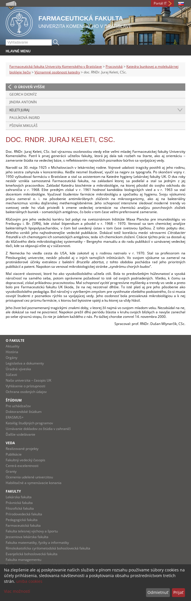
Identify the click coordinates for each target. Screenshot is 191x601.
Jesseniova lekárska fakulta (27, 536)
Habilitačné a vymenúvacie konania (33, 482)
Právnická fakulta (19, 502)
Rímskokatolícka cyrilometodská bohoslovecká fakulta (48, 548)
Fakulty (13, 491)
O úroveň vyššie (29, 87)
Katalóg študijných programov (29, 423)
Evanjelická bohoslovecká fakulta (31, 553)
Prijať (178, 592)
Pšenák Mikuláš (23, 125)
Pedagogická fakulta (22, 519)
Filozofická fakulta (20, 508)
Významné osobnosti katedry (57, 72)
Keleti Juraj (19, 110)
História (12, 351)
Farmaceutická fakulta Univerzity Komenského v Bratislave (55, 66)
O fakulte (15, 340)
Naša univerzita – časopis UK (28, 380)
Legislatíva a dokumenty (25, 363)
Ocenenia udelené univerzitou (29, 477)
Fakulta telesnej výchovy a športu (32, 531)
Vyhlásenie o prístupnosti (25, 386)
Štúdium (14, 400)
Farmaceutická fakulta (23, 525)
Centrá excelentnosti (22, 465)
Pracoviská (114, 66)
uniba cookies (29, 581)
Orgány (11, 357)
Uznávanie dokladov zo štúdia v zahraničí (38, 428)
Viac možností (17, 591)
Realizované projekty (22, 448)
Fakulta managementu (23, 559)
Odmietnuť (157, 592)
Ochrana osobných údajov (26, 391)
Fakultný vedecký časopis (25, 460)
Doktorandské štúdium (24, 411)
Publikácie (14, 454)
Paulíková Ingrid (24, 117)
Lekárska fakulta (19, 497)
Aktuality (12, 346)
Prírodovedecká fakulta (24, 514)
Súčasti (11, 374)
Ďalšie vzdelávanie (20, 434)
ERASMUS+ (15, 417)
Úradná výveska (18, 369)
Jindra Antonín (23, 102)
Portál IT (160, 3)
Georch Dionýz (23, 94)
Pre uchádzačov (18, 406)
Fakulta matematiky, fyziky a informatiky (37, 542)
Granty (11, 471)
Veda (10, 443)
